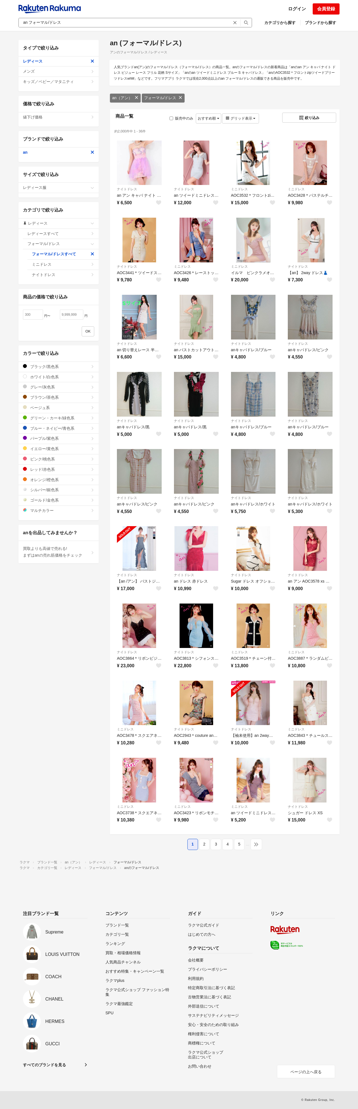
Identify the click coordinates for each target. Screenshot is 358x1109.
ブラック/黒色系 (58, 366)
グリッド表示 (240, 118)
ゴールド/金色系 (58, 500)
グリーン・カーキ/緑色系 (58, 417)
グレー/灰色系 (58, 386)
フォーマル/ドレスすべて (63, 254)
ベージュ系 (58, 407)
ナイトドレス (127, 189)
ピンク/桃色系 (58, 459)
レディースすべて (60, 233)
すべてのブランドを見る (44, 1065)
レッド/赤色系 (58, 469)
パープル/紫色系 (58, 438)
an (58, 152)
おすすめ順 (208, 118)
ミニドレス (239, 189)
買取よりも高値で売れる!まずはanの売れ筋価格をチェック (58, 551)
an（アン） (125, 98)
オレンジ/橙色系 (58, 479)
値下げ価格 (58, 117)
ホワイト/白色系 (58, 376)
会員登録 (326, 8)
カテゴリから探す (280, 22)
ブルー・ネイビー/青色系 (58, 428)
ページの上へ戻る (306, 1072)
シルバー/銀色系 (58, 489)
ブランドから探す (320, 22)
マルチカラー (58, 510)
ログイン (297, 8)
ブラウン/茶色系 (58, 397)
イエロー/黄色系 (58, 448)
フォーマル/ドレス (163, 98)
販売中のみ (181, 118)
